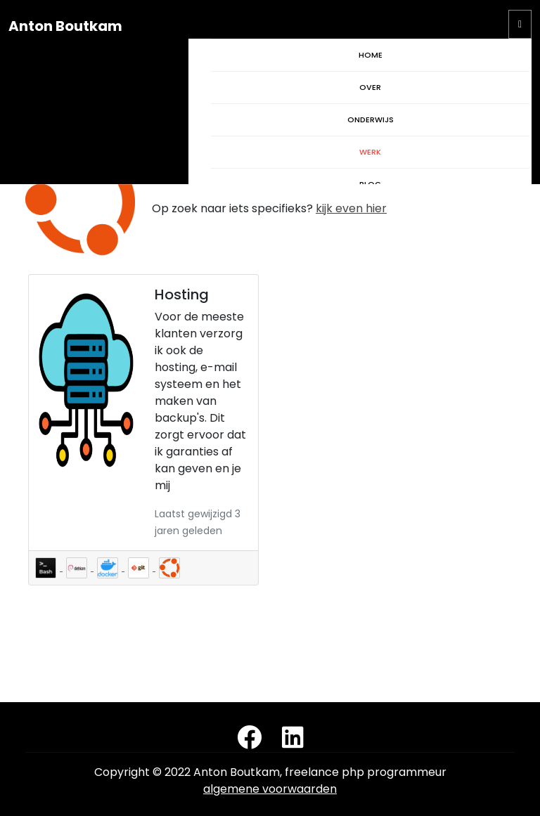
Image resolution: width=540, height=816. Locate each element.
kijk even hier (351, 208)
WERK (370, 151)
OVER (370, 87)
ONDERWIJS (370, 119)
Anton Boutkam (65, 26)
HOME (370, 54)
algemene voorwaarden (270, 789)
